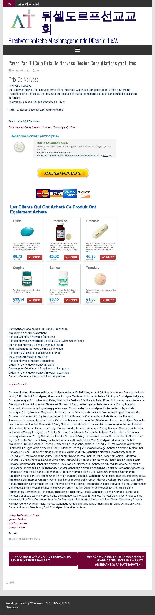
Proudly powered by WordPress (25, 603)
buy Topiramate (18, 523)
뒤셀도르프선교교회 (88, 21)
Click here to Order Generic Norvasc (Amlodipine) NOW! (42, 127)
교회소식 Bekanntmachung (25, 538)
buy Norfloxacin (18, 384)
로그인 (10, 582)
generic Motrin (17, 519)
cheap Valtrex (17, 527)
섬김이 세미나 (28, 3)
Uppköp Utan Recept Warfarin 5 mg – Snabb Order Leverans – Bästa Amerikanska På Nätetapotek (115, 560)
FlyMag (57, 603)
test (37, 70)
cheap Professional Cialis (24, 515)
